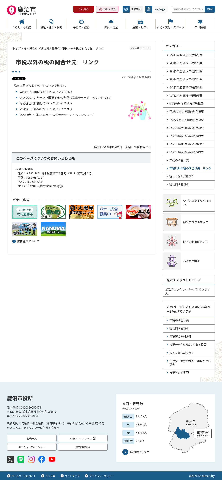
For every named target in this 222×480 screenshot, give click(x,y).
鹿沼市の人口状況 (139, 452)
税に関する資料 (50, 48)
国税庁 (25, 92)
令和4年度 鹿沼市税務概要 (185, 79)
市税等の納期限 (179, 372)
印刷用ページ (142, 48)
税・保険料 (30, 48)
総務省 (25, 109)
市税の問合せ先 (179, 160)
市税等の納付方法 (180, 336)
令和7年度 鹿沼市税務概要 (185, 55)
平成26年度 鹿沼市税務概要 (186, 144)
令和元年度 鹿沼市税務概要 (186, 103)
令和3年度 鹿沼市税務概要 (185, 87)
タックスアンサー (32, 97)
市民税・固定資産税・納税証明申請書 (190, 363)
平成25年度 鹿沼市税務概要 (186, 152)
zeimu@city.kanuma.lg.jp (46, 186)
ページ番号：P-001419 (136, 77)
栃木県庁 (27, 115)
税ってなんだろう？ (181, 176)
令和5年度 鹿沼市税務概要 (185, 71)
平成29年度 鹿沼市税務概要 (186, 120)
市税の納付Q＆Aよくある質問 (187, 344)
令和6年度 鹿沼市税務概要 (185, 63)
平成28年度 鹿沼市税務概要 (186, 128)
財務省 (25, 103)
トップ (16, 48)
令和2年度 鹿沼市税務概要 (185, 95)
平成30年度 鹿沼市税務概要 (186, 111)
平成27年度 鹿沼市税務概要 (186, 136)
